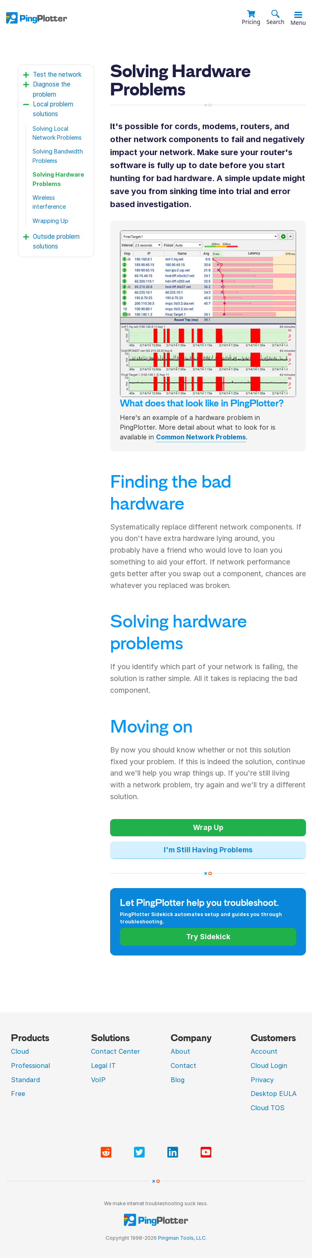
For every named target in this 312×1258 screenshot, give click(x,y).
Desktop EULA (274, 1093)
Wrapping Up (50, 220)
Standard (25, 1080)
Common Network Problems (201, 437)
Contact (183, 1065)
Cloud (20, 1051)
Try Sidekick (208, 936)
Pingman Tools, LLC (182, 1238)
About (180, 1051)
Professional (30, 1065)
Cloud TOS (267, 1108)
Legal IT (103, 1065)
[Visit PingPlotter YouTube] (206, 1152)
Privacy (262, 1080)
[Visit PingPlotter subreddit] (108, 1152)
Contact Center (115, 1051)
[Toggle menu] (298, 15)
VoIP (98, 1080)
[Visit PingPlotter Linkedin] (174, 1152)
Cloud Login (269, 1065)
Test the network (57, 74)
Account (264, 1051)
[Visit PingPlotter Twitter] (141, 1152)
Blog (177, 1080)
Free (18, 1093)
